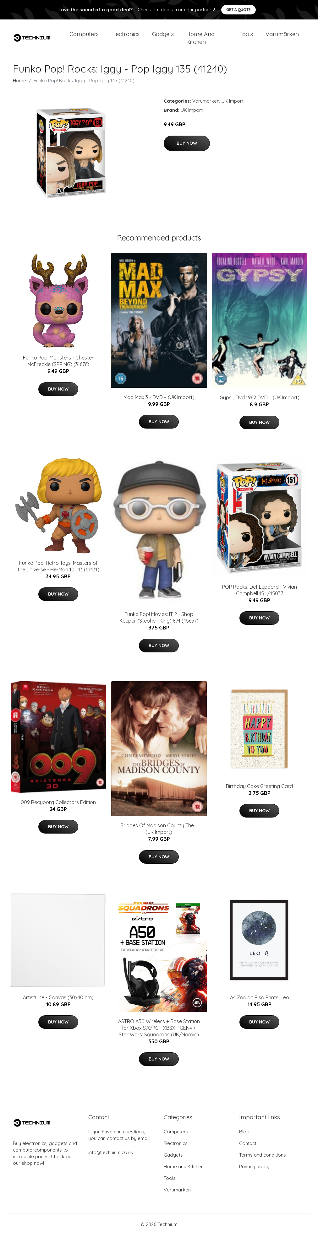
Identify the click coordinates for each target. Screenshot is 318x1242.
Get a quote (238, 9)
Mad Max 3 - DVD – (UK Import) (159, 404)
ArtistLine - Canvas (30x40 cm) (58, 1004)
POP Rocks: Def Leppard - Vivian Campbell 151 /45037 (259, 597)
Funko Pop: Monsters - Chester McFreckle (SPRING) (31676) (58, 367)
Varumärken (282, 37)
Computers (84, 37)
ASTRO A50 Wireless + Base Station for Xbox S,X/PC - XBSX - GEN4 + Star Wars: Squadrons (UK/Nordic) (159, 1035)
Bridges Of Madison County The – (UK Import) (159, 835)
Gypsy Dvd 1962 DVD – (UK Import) (259, 404)
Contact (247, 1150)
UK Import (233, 108)
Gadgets (163, 37)
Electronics (125, 37)
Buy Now (187, 150)
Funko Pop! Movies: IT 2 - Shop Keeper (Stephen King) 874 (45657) (159, 624)
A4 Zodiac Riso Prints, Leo (259, 1004)
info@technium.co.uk (110, 1159)
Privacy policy (254, 1173)
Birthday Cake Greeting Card (259, 793)
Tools (246, 37)
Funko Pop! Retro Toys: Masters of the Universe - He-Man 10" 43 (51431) (58, 573)
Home (19, 87)
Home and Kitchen (200, 41)
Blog (244, 1139)
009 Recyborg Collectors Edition (58, 809)
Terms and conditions (262, 1162)
